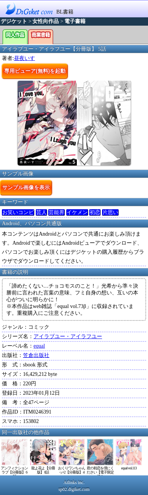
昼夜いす (24, 58)
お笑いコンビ (18, 212)
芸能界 (56, 212)
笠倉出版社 (36, 355)
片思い (110, 212)
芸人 (41, 212)
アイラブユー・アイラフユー (68, 336)
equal (39, 346)
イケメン (77, 212)
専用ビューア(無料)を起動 (35, 71)
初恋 (95, 212)
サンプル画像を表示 (26, 187)
